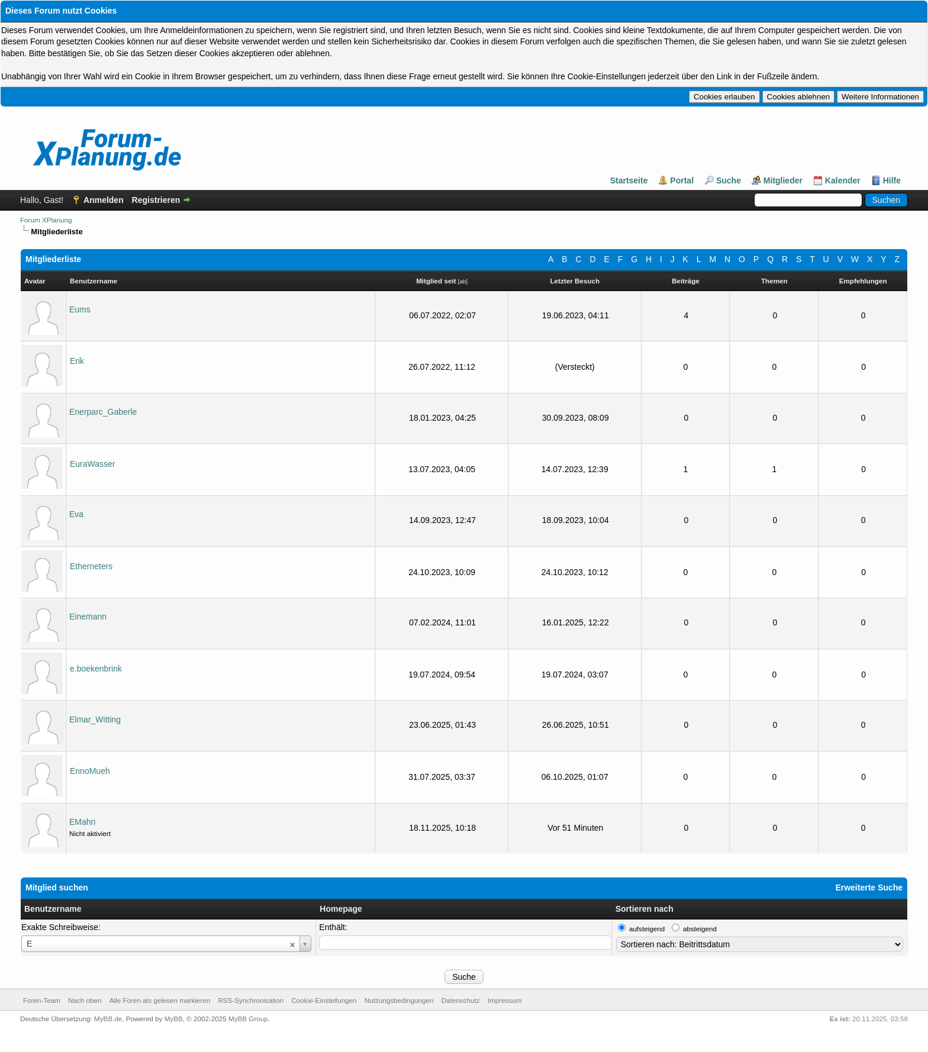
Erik (77, 361)
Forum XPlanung (46, 220)
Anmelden (103, 200)
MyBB (174, 1018)
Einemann (88, 616)
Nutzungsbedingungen (399, 1000)
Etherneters (91, 566)
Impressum (505, 1000)
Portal (682, 180)
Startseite (629, 180)
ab (462, 281)
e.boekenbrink (96, 668)
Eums (80, 309)
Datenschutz (461, 1000)
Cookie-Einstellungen (323, 1000)
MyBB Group (248, 1018)
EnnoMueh (90, 771)
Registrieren (156, 200)
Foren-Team (41, 1000)
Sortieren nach (645, 909)
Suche (728, 180)
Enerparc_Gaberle (103, 412)
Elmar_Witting (95, 719)
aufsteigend (647, 928)
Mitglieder (783, 180)
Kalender (843, 180)
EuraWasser (92, 464)
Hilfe (892, 180)
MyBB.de (108, 1018)
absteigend (700, 928)
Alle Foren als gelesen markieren (159, 1000)
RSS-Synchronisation (250, 1000)
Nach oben (84, 1000)
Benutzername (52, 909)
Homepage (341, 909)
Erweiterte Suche (869, 887)
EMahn (82, 822)
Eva (76, 514)
